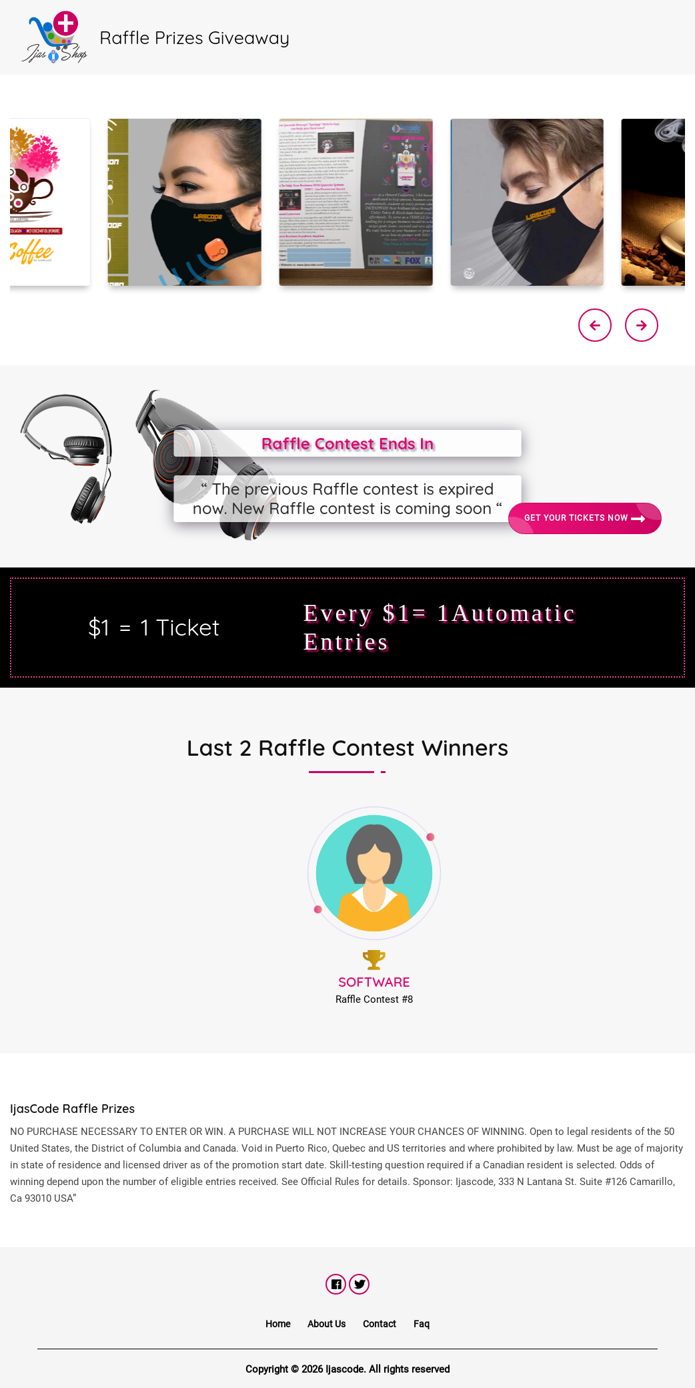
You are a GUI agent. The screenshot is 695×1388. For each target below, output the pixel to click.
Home (277, 1324)
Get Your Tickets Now (585, 519)
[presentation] (595, 325)
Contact (379, 1324)
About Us (326, 1324)
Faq (422, 1324)
